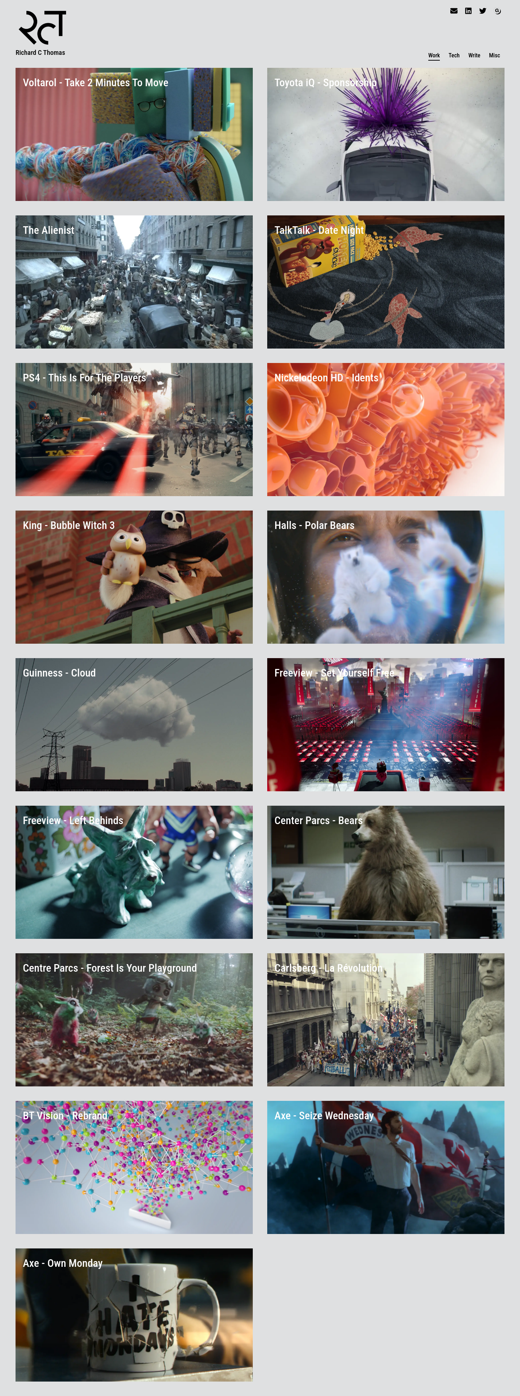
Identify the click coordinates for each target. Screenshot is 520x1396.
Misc (494, 55)
